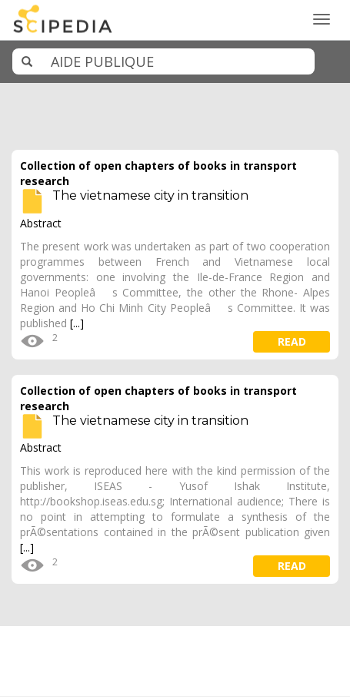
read (292, 341)
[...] (77, 323)
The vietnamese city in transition (150, 195)
